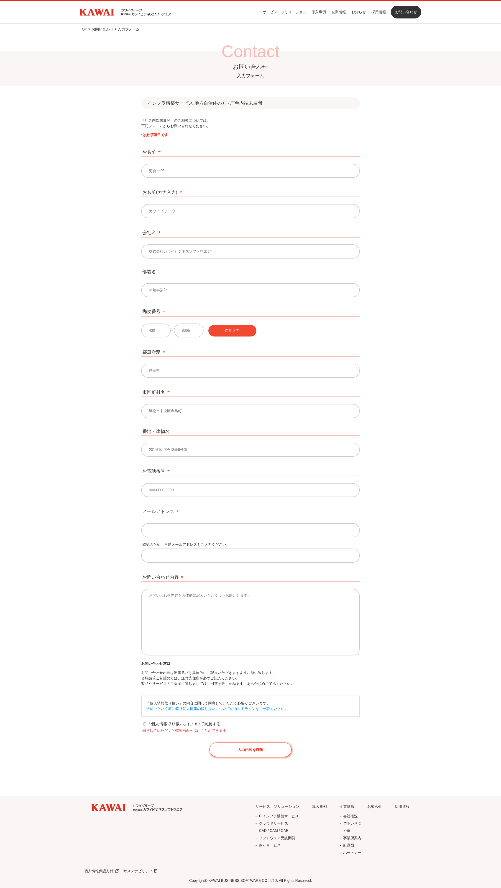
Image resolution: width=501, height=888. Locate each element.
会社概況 (350, 816)
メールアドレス (158, 511)
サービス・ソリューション (285, 12)
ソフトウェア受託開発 (277, 838)
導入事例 (318, 12)
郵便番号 (151, 311)
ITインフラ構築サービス (279, 816)
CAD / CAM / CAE (273, 831)
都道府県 (151, 351)
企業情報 (338, 12)
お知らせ (358, 12)
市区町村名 (153, 392)
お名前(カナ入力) (159, 192)
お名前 (149, 152)
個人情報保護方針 (101, 871)
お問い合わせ (102, 29)
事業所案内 (352, 838)
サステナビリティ (140, 871)
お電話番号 (153, 471)
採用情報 (378, 12)
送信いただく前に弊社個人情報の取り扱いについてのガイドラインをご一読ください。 (217, 709)
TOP (83, 29)
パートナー (352, 852)
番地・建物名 (156, 431)
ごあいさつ (352, 823)
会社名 (149, 232)
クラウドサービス (273, 823)
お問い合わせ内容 (160, 577)
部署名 (149, 271)
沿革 (346, 831)
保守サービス (270, 845)
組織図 (348, 845)
